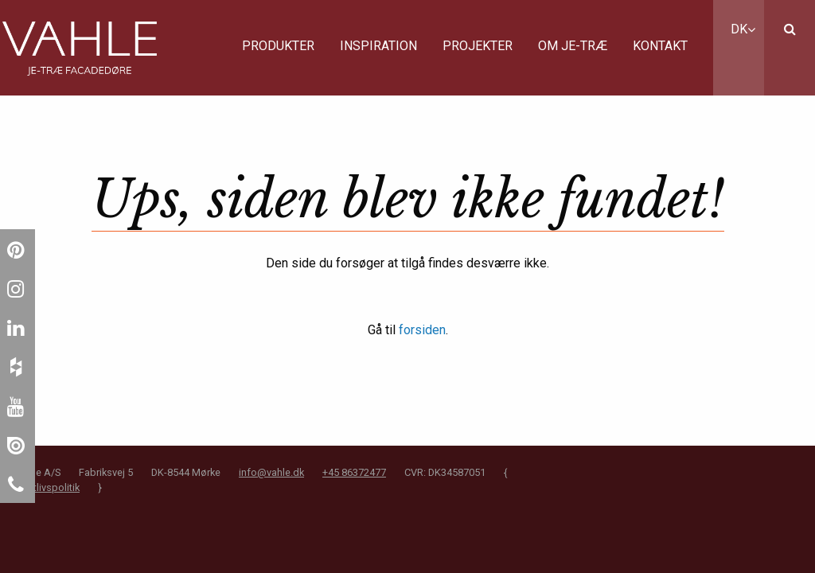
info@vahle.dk (271, 472)
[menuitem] (278, 48)
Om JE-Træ (572, 45)
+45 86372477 (354, 472)
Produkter (278, 45)
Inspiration (378, 45)
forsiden (422, 329)
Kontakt (660, 45)
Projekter (478, 45)
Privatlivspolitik (46, 487)
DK (743, 29)
